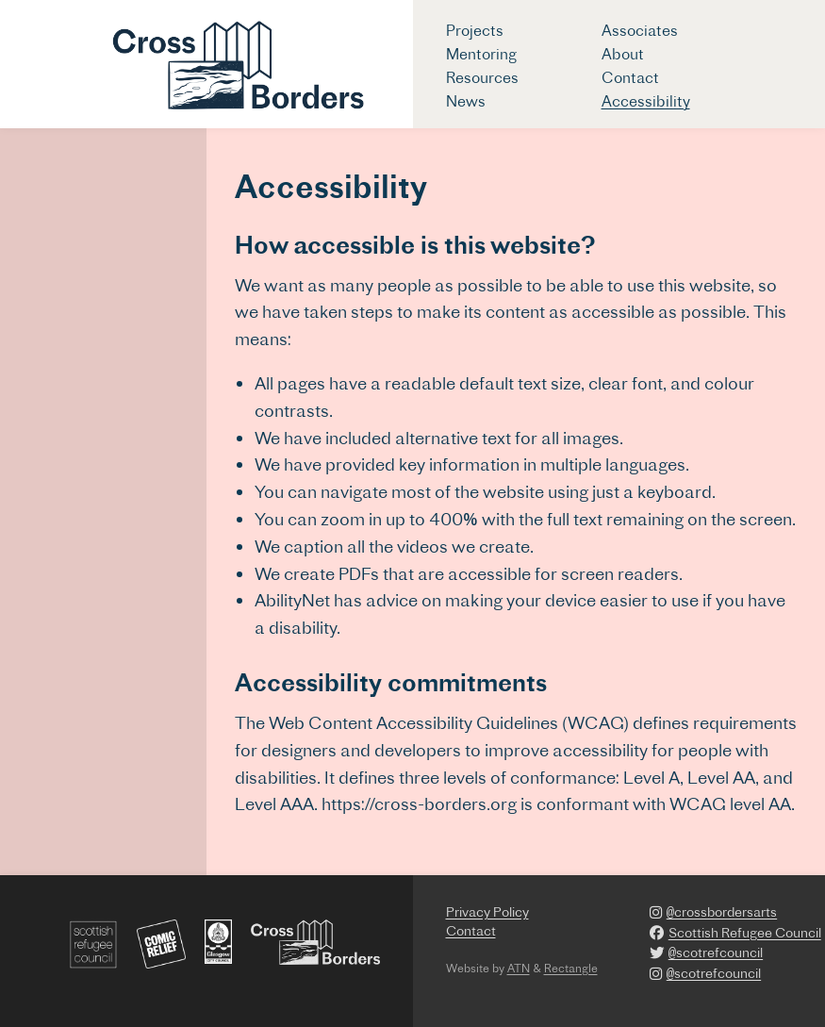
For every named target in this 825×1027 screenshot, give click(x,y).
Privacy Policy (487, 911)
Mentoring (481, 53)
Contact (630, 77)
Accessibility (646, 100)
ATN (518, 968)
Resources (482, 77)
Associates (640, 30)
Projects (474, 30)
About (623, 53)
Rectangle (571, 968)
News (466, 100)
